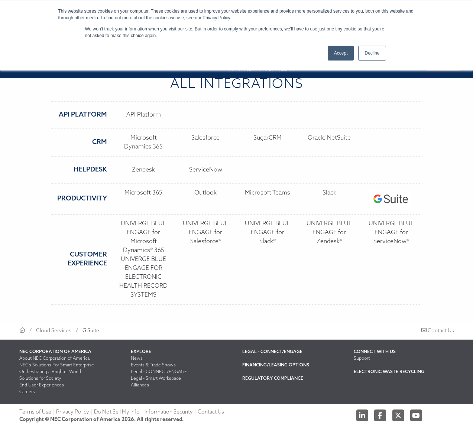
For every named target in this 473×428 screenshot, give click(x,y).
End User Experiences (41, 385)
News (137, 358)
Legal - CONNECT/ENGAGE (159, 372)
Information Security (169, 412)
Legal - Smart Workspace (156, 378)
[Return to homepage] (22, 331)
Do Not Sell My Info (117, 412)
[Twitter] (399, 415)
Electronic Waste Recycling (389, 372)
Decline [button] (372, 53)
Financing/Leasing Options (275, 365)
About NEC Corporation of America (54, 358)
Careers (27, 392)
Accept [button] (341, 53)
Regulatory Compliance (272, 378)
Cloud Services (53, 331)
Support (362, 358)
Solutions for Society (40, 378)
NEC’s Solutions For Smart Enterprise (56, 365)
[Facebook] (381, 415)
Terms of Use (35, 412)
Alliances (140, 385)
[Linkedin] (363, 415)
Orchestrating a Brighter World (50, 372)
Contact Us (437, 331)
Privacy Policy (72, 412)
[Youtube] (416, 415)
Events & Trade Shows (153, 365)
